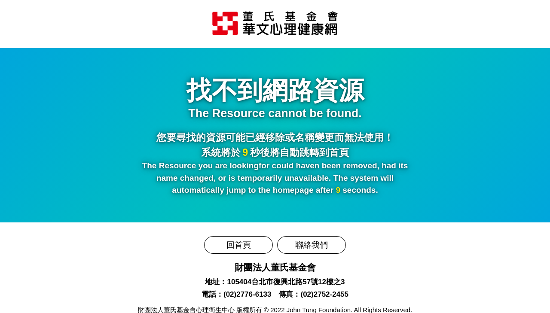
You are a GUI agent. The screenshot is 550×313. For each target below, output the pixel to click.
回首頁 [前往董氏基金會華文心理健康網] (238, 244)
